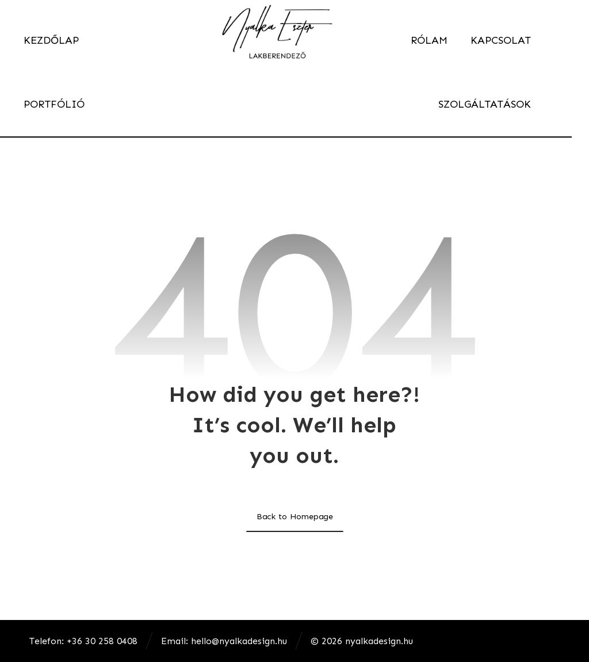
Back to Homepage (294, 516)
